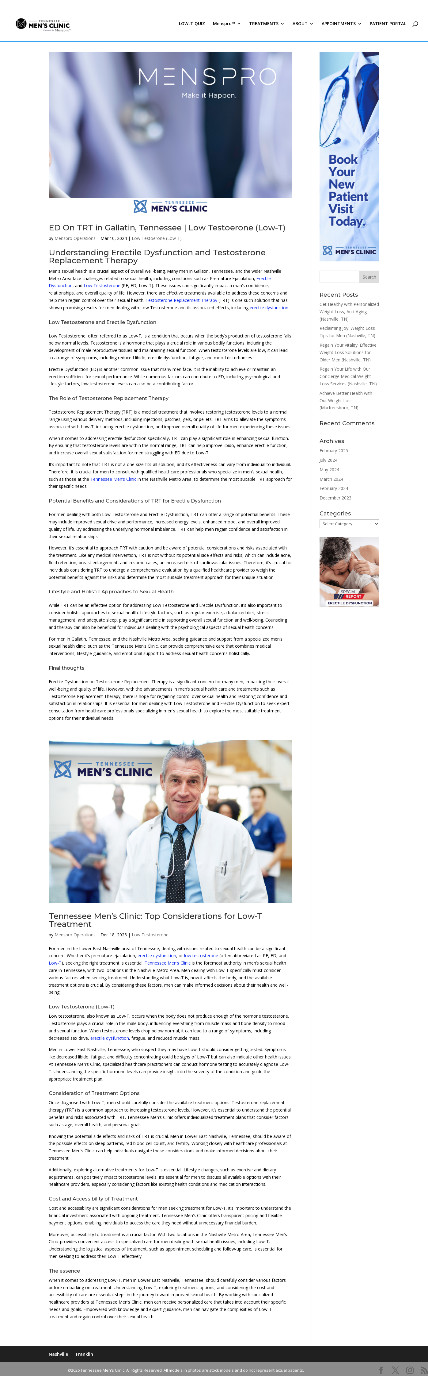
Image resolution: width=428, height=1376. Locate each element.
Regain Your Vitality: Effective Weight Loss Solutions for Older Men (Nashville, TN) (348, 352)
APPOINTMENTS (339, 27)
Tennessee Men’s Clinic (113, 479)
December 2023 (335, 498)
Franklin (84, 1354)
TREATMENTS (263, 27)
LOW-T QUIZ (192, 27)
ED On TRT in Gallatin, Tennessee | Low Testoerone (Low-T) (167, 228)
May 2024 (329, 469)
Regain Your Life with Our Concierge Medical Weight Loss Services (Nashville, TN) (348, 376)
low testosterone (201, 955)
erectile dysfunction (269, 307)
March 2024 (331, 479)
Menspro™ (224, 27)
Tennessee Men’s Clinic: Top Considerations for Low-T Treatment (155, 920)
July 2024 (328, 460)
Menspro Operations (75, 238)
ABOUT (300, 27)
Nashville (58, 1354)
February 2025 (334, 450)
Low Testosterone (102, 285)
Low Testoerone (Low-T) (157, 238)
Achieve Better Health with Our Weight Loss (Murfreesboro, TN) (346, 400)
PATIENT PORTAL (388, 27)
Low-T (55, 963)
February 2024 (334, 488)
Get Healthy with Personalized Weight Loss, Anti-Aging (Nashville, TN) (349, 311)
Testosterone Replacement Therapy (181, 300)
